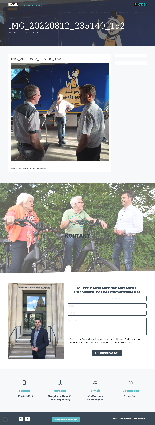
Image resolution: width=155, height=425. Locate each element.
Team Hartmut (16, 168)
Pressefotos (131, 396)
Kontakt (140, 13)
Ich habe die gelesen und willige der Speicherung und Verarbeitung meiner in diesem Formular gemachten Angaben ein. (104, 340)
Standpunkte (123, 13)
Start (115, 418)
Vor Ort (94, 13)
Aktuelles (68, 13)
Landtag (107, 13)
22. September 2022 (29, 168)
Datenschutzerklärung (92, 339)
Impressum (125, 418)
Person (82, 13)
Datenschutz (140, 418)
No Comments (41, 168)
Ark (10, 32)
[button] (5, 419)
